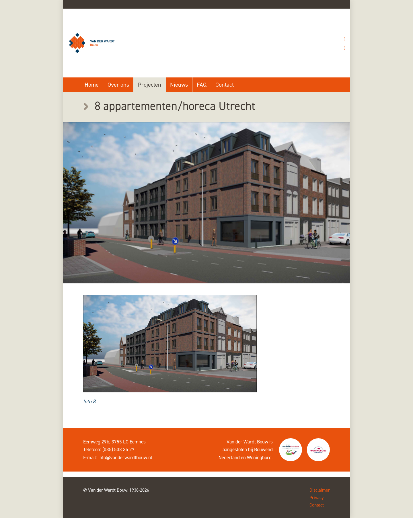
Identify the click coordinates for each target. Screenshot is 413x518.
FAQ (201, 84)
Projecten (149, 84)
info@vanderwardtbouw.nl (125, 457)
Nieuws (179, 84)
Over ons (118, 84)
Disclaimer (319, 490)
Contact (224, 84)
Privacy (316, 497)
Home (92, 84)
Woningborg (259, 457)
